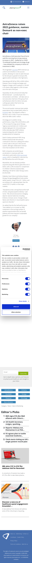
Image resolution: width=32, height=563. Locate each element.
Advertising (19, 534)
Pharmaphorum (6, 536)
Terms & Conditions (15, 544)
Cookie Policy (20, 537)
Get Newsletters (17, 1)
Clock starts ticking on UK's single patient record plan (17, 440)
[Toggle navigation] (4, 7)
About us (12, 534)
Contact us (25, 534)
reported (15, 70)
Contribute (13, 537)
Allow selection (16, 312)
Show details (23, 301)
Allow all (16, 306)
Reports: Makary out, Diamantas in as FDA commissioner (14, 430)
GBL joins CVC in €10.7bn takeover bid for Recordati (13, 467)
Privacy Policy (13, 540)
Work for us (25, 544)
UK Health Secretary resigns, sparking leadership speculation (15, 424)
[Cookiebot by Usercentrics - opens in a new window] (23, 249)
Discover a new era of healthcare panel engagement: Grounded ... (15, 504)
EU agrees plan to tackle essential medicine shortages (16, 435)
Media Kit (27, 1)
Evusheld (5, 112)
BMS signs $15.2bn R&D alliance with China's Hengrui (15, 418)
